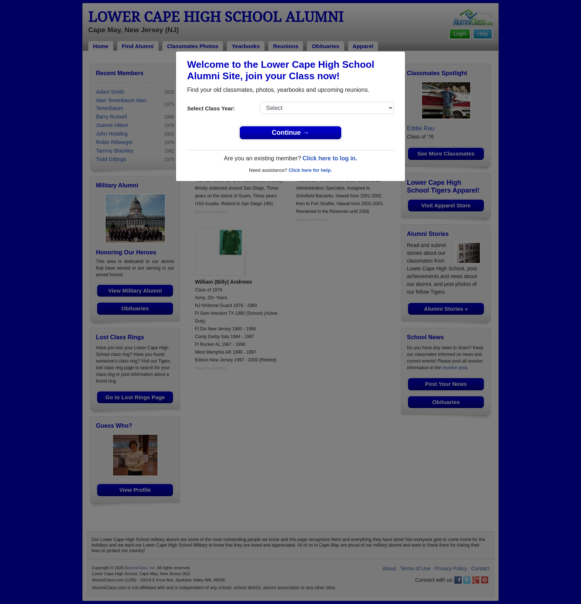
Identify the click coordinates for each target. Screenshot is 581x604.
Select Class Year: (211, 108)
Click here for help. (310, 170)
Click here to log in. (329, 158)
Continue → (290, 132)
